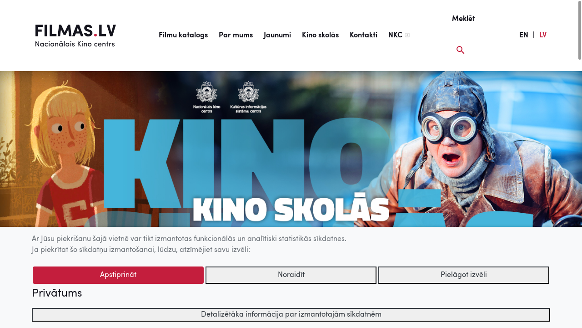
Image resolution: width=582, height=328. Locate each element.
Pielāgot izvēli (464, 275)
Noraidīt (291, 275)
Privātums (57, 293)
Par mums (236, 35)
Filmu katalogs (183, 35)
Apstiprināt (118, 275)
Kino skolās (320, 35)
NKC (395, 35)
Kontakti (363, 35)
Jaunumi (277, 35)
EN (523, 35)
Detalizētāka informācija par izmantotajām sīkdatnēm (291, 314)
